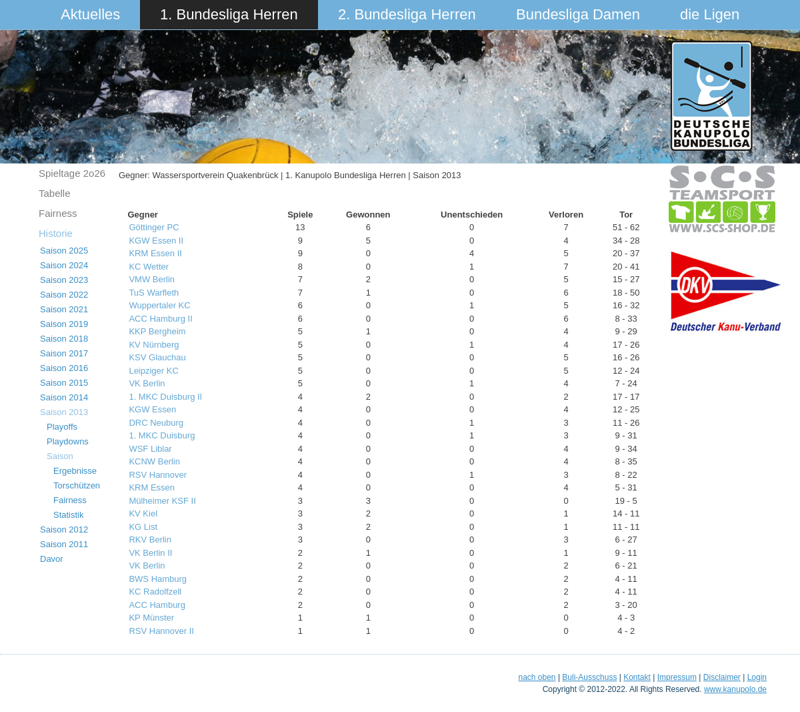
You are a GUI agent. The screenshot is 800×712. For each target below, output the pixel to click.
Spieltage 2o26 (72, 173)
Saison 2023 (64, 280)
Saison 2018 (64, 339)
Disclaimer (722, 677)
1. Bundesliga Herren (229, 14)
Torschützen (76, 485)
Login (757, 677)
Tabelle (55, 193)
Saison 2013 (64, 412)
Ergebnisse (75, 471)
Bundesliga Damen (578, 14)
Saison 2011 (64, 544)
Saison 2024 (64, 265)
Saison (60, 456)
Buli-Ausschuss (589, 677)
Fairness (58, 213)
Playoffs (62, 427)
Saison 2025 (64, 251)
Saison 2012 (64, 529)
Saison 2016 (64, 368)
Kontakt (637, 677)
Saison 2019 (64, 324)
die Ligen (709, 14)
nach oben (536, 677)
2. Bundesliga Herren (407, 14)
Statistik (68, 515)
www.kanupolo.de (735, 689)
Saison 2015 (64, 383)
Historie (56, 233)
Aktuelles (90, 14)
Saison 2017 (64, 353)
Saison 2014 (64, 397)
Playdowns (68, 441)
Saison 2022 (64, 295)
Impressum (677, 677)
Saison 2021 (64, 309)
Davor (51, 559)
